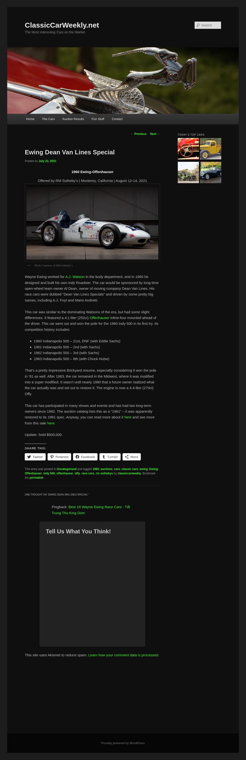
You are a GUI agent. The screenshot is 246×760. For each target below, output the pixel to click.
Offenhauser (99, 318)
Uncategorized (67, 469)
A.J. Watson (75, 277)
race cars (87, 473)
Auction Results (73, 119)
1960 (95, 469)
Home (30, 119)
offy (77, 473)
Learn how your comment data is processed (123, 655)
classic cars (130, 469)
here (127, 417)
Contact (117, 119)
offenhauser (64, 473)
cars (117, 469)
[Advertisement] (123, 697)
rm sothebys (104, 473)
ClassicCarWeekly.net (62, 25)
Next (155, 134)
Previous (139, 134)
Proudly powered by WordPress (123, 743)
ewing (144, 469)
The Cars (48, 119)
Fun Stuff (98, 119)
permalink (36, 477)
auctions (106, 469)
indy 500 (49, 473)
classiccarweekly (129, 473)
